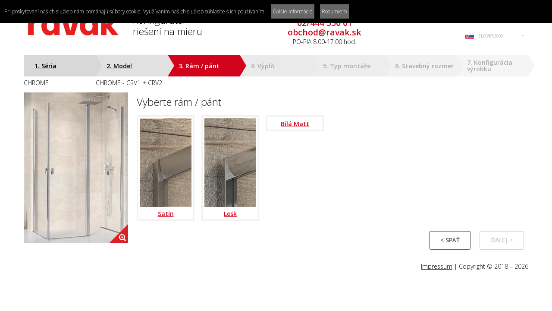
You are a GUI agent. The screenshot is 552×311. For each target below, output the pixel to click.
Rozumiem (334, 11)
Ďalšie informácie (293, 11)
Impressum (436, 266)
